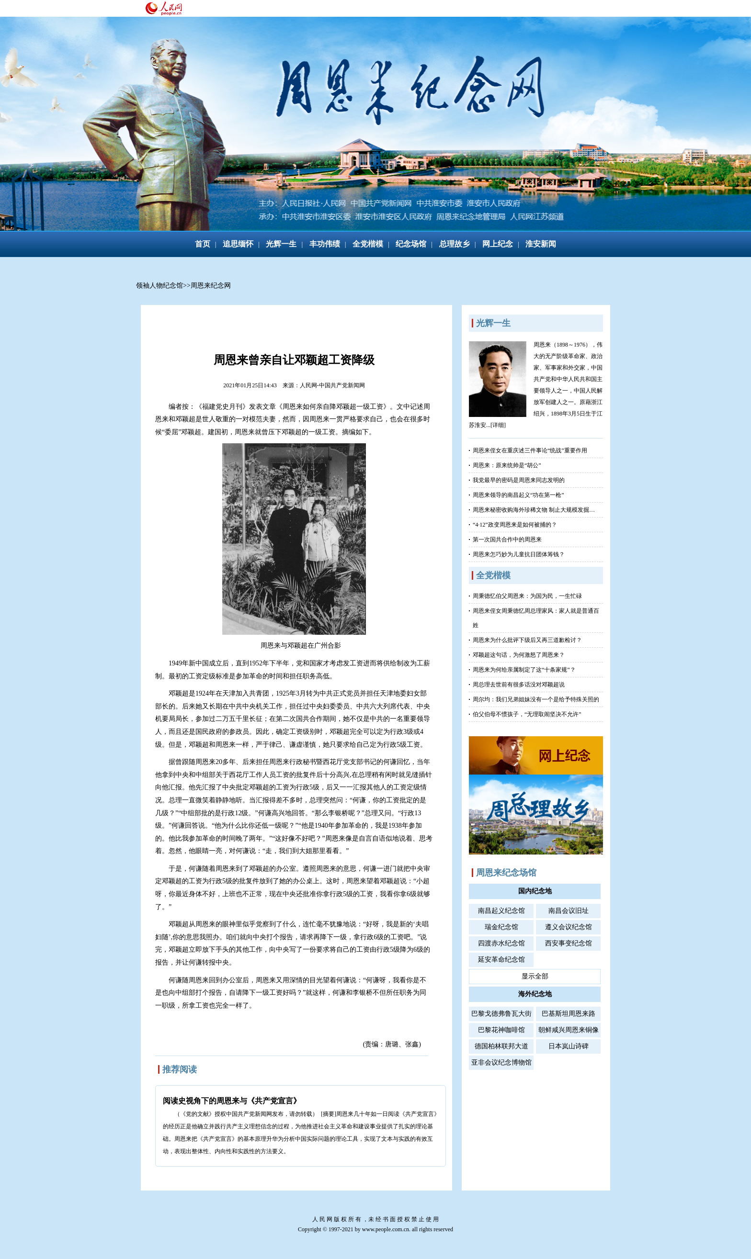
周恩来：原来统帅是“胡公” (507, 465)
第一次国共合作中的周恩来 (507, 539)
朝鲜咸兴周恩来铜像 (568, 1030)
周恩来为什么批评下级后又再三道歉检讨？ (527, 640)
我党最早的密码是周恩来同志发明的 (519, 480)
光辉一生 (281, 244)
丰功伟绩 (324, 244)
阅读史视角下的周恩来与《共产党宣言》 (232, 1101)
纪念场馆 (411, 244)
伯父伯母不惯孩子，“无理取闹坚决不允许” (527, 714)
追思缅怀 (238, 244)
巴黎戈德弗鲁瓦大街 (501, 1013)
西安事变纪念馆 (568, 943)
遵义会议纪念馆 (568, 927)
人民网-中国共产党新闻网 (332, 385)
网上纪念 (497, 244)
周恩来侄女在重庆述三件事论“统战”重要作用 (530, 450)
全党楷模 (368, 244)
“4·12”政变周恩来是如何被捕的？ (515, 524)
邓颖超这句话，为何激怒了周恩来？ (519, 655)
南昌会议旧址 (568, 910)
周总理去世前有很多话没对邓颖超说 (519, 684)
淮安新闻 (540, 244)
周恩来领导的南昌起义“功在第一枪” (518, 495)
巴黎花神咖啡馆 (501, 1030)
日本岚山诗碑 (568, 1046)
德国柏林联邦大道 (501, 1046)
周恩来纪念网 (211, 285)
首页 (202, 244)
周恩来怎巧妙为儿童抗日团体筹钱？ (519, 554)
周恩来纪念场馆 (506, 872)
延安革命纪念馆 (501, 959)
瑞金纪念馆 (501, 927)
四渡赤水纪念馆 (501, 943)
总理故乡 (454, 244)
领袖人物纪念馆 (159, 285)
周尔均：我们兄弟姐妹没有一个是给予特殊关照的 (536, 699)
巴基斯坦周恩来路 (568, 1013)
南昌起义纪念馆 (501, 910)
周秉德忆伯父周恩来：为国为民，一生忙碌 (527, 596)
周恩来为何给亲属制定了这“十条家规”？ (524, 669)
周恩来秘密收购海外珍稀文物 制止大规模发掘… (534, 509)
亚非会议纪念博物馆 (501, 1062)
